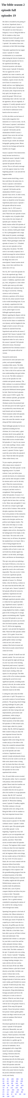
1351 (18, 1089)
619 (20, 1094)
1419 (17, 1083)
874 (3, 1094)
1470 (22, 1085)
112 (8, 1092)
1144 (8, 1096)
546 (3, 1089)
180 (3, 1083)
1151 (12, 1087)
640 (22, 1079)
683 (21, 1087)
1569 (12, 1081)
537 (16, 1094)
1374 (13, 1096)
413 (8, 1081)
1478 (17, 1085)
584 (3, 1096)
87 (11, 1094)
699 (12, 1083)
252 (3, 1081)
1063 (17, 1079)
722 (3, 1087)
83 (7, 1087)
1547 (16, 1087)
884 (13, 1085)
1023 (13, 1089)
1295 (17, 1092)
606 (8, 1094)
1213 (8, 1089)
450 (8, 1079)
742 (8, 1085)
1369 (21, 1081)
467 (21, 1083)
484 (22, 1092)
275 (3, 1092)
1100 (4, 1085)
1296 (12, 1079)
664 (3, 1079)
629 (22, 1089)
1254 (12, 1092)
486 (17, 1081)
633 (24, 1094)
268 (8, 1083)
